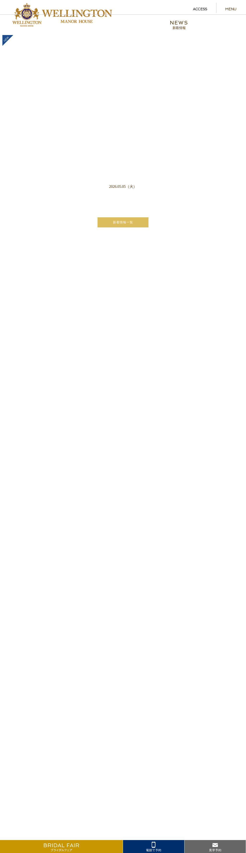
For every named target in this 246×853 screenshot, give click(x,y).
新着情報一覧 (123, 222)
